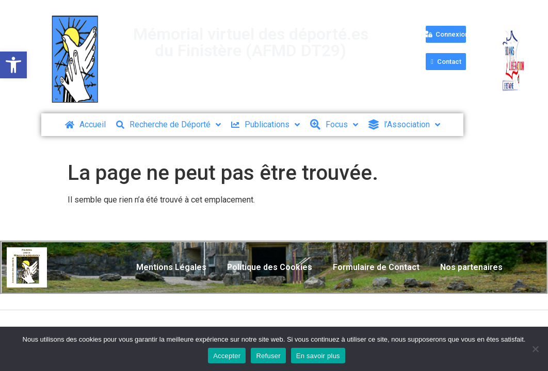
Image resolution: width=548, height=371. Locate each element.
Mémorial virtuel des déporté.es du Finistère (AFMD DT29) (250, 42)
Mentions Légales (171, 267)
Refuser (268, 356)
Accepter (226, 356)
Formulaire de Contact (376, 267)
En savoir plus (318, 356)
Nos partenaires (471, 267)
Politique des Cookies (269, 267)
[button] (13, 65)
